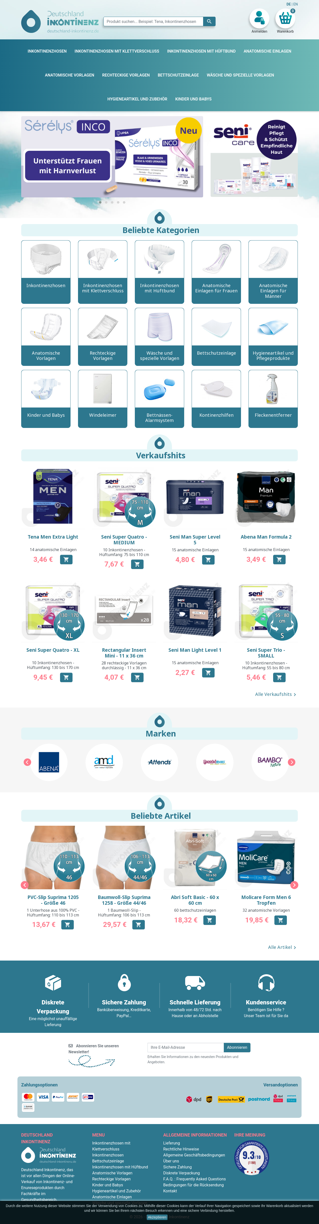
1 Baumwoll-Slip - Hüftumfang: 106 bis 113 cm (124, 912)
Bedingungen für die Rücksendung (193, 1185)
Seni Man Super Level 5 (195, 540)
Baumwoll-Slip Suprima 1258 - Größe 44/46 (124, 900)
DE (289, 4)
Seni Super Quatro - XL (53, 650)
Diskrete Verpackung (181, 1173)
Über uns (171, 1161)
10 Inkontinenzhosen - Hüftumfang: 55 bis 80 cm (266, 665)
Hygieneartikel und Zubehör (116, 1191)
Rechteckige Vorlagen (111, 1179)
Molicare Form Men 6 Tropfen (266, 900)
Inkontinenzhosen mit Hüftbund (120, 1167)
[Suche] (159, 21)
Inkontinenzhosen (108, 1155)
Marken (161, 733)
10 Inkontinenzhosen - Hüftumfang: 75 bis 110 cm (124, 552)
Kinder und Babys (107, 1185)
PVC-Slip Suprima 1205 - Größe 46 (53, 900)
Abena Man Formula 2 (266, 537)
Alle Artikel (283, 948)
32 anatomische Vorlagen (266, 910)
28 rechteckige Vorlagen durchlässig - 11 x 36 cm (124, 665)
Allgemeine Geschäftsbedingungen (194, 1155)
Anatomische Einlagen (112, 1197)
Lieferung (171, 1143)
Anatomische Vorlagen (112, 1173)
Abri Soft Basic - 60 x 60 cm (195, 900)
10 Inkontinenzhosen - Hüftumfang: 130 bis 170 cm (53, 665)
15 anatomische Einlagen (195, 550)
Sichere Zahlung (177, 1167)
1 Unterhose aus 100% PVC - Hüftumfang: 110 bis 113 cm (53, 912)
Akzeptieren (157, 1217)
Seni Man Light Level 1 (195, 650)
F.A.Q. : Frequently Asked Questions (194, 1179)
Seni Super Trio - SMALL (266, 653)
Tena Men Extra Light (53, 537)
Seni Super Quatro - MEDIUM (124, 540)
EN (295, 4)
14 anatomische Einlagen (53, 549)
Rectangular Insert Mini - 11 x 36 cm (124, 653)
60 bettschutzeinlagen (195, 910)
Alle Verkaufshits (276, 695)
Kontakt (170, 1191)
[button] (100, 202)
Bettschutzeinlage (108, 1161)
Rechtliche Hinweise (181, 1149)
